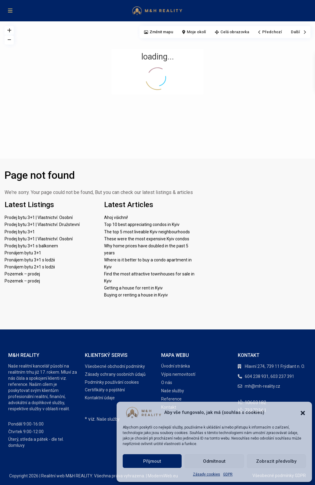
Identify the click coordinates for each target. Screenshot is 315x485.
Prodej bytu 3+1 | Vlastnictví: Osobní (39, 217)
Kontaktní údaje (100, 397)
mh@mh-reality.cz (262, 386)
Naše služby (108, 419)
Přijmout (152, 461)
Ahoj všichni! (116, 217)
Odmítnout (214, 461)
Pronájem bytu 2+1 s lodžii (30, 266)
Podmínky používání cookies (112, 382)
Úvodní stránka (175, 366)
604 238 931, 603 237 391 (269, 376)
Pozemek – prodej (22, 273)
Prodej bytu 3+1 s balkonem (31, 245)
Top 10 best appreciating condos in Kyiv (141, 224)
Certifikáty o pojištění (105, 389)
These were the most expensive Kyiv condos (146, 238)
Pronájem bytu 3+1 (23, 252)
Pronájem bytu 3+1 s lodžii (30, 259)
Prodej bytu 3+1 (20, 231)
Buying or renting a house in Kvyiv (136, 295)
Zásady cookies (206, 474)
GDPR (228, 474)
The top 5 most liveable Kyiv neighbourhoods (147, 231)
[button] (303, 412)
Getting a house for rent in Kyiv (133, 288)
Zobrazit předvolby (276, 461)
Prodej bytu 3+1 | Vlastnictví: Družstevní (42, 224)
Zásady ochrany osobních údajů (115, 374)
